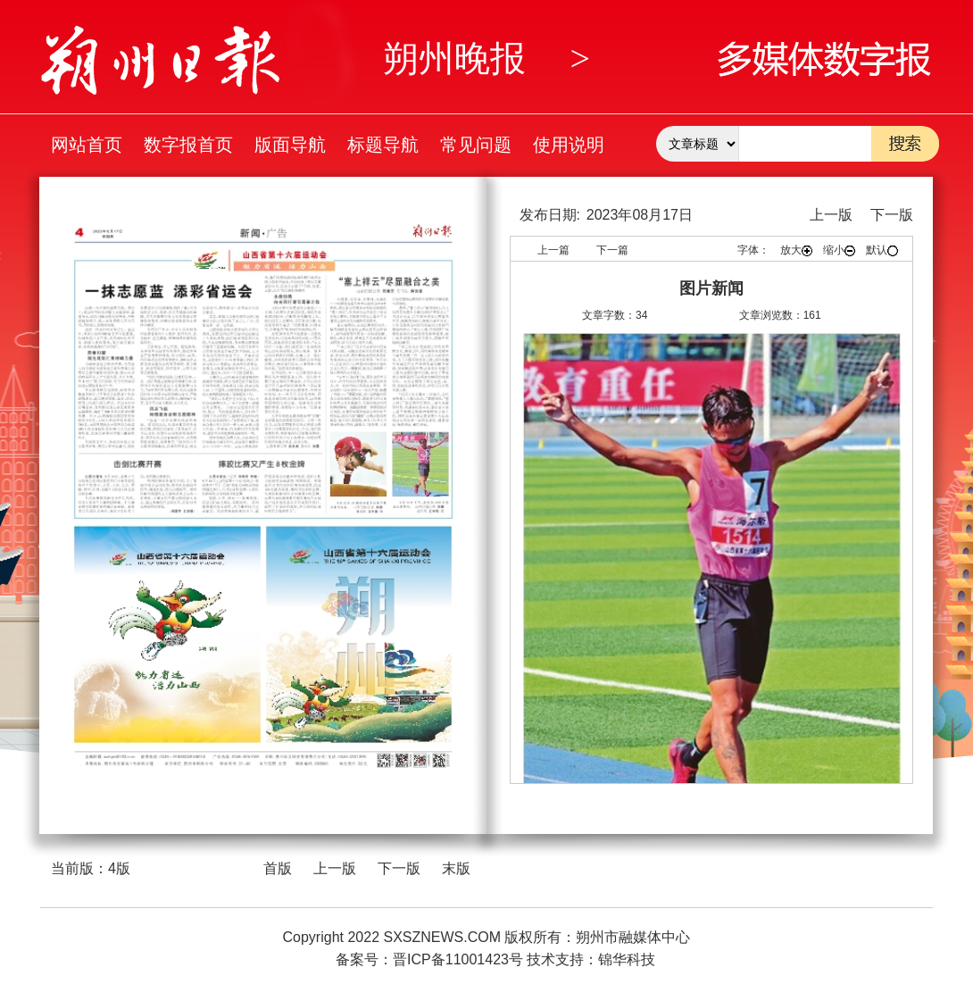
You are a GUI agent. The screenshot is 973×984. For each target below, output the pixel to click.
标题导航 (383, 144)
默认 (882, 250)
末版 (456, 868)
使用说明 (568, 144)
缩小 (839, 250)
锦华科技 (626, 959)
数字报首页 (188, 144)
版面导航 (290, 144)
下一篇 (612, 250)
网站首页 (86, 144)
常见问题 (475, 144)
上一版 (334, 868)
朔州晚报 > (486, 58)
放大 (796, 250)
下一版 (399, 868)
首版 (277, 868)
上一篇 (553, 250)
